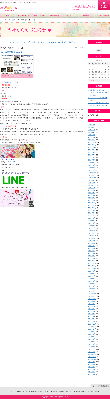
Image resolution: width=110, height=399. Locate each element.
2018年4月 (91, 344)
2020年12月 (92, 263)
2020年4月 (91, 283)
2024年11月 (92, 145)
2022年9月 (91, 210)
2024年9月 (91, 150)
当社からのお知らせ (23, 15)
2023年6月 (91, 188)
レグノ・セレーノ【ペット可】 (20, 42)
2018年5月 (91, 341)
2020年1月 (91, 291)
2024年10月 (92, 147)
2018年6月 (91, 339)
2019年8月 (91, 304)
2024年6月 (91, 157)
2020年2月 (91, 289)
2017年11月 (92, 357)
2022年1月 (91, 231)
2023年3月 (91, 195)
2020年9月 (91, 271)
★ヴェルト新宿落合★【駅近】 (63, 42)
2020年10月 (92, 268)
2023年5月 (91, 190)
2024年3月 (91, 165)
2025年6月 (91, 127)
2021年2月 (91, 258)
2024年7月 (91, 155)
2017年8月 (91, 364)
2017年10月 (92, 359)
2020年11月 (92, 266)
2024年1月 (91, 170)
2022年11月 (92, 205)
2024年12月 (92, 142)
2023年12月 (92, 173)
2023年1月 (91, 200)
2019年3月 (91, 316)
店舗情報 (86, 15)
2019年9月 (91, 301)
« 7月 (93, 80)
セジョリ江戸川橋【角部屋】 (97, 105)
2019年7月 (91, 306)
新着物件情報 (55, 15)
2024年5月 (91, 160)
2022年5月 (91, 220)
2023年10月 (92, 178)
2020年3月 (91, 286)
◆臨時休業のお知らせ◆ (96, 90)
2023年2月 (91, 198)
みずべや (8, 8)
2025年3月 (91, 135)
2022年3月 (91, 225)
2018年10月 (92, 329)
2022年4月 (91, 223)
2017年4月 (91, 374)
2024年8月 (91, 152)
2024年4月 (91, 162)
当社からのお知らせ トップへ (42, 42)
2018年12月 (92, 324)
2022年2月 (91, 228)
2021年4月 (91, 253)
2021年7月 (91, 246)
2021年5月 (91, 251)
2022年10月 (92, 208)
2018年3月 (91, 347)
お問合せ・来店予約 (102, 15)
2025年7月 (91, 125)
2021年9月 (91, 241)
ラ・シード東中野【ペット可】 (98, 103)
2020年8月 (91, 273)
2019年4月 (91, 314)
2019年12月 (92, 294)
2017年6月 (91, 369)
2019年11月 (92, 296)
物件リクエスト (39, 15)
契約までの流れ (70, 15)
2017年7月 (91, 367)
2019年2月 (91, 319)
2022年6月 (91, 218)
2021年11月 (92, 236)
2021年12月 (92, 233)
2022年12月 (92, 203)
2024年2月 (91, 168)
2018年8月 (91, 334)
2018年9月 (91, 331)
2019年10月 (92, 299)
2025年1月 (91, 140)
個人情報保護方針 (93, 391)
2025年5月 (91, 130)
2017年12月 (92, 354)
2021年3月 (91, 256)
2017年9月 (91, 362)
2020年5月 (91, 281)
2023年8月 (91, 183)
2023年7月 (91, 185)
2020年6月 (91, 278)
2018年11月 (92, 326)
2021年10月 (92, 238)
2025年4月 (91, 132)
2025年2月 (91, 137)
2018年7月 (91, 336)
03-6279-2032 (10, 162)
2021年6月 (91, 248)
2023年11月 (92, 175)
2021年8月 (91, 243)
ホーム (8, 15)
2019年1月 (91, 321)
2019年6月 (91, 309)
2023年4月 (91, 193)
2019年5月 (91, 311)
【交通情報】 (4, 99)
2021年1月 (91, 261)
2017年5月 (91, 372)
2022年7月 (91, 215)
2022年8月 (91, 213)
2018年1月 (91, 352)
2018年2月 (91, 349)
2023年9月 (91, 180)
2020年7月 (91, 276)
